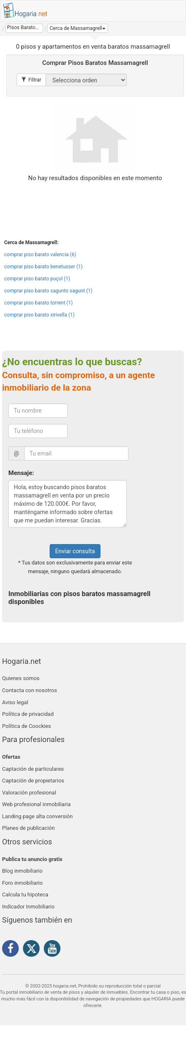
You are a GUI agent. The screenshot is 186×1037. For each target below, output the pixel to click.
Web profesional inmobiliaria (36, 804)
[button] (77, 28)
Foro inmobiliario (22, 883)
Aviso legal (15, 702)
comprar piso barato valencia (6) (40, 254)
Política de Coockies (26, 726)
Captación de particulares (33, 769)
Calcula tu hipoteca (25, 894)
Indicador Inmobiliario (28, 906)
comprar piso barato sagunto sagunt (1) (48, 291)
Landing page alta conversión (37, 816)
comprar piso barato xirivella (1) (39, 315)
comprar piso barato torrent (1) (38, 303)
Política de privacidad (28, 714)
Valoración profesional (29, 793)
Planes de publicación (28, 828)
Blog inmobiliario (22, 871)
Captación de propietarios (33, 780)
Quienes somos (21, 678)
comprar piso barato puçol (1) (37, 279)
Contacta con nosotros (29, 690)
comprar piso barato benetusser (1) (43, 267)
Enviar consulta (75, 551)
